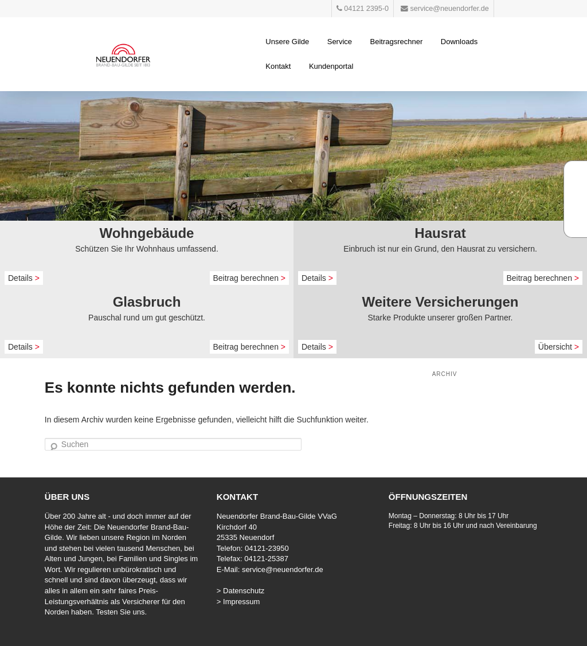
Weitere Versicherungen (440, 302)
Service (339, 41)
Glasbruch (147, 302)
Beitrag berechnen (249, 278)
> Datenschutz (240, 590)
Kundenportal (331, 66)
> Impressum (238, 601)
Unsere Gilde (287, 41)
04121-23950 (267, 548)
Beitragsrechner (396, 41)
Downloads (459, 41)
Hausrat (439, 233)
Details (24, 278)
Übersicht (558, 346)
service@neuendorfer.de (282, 569)
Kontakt (278, 66)
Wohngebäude (147, 233)
